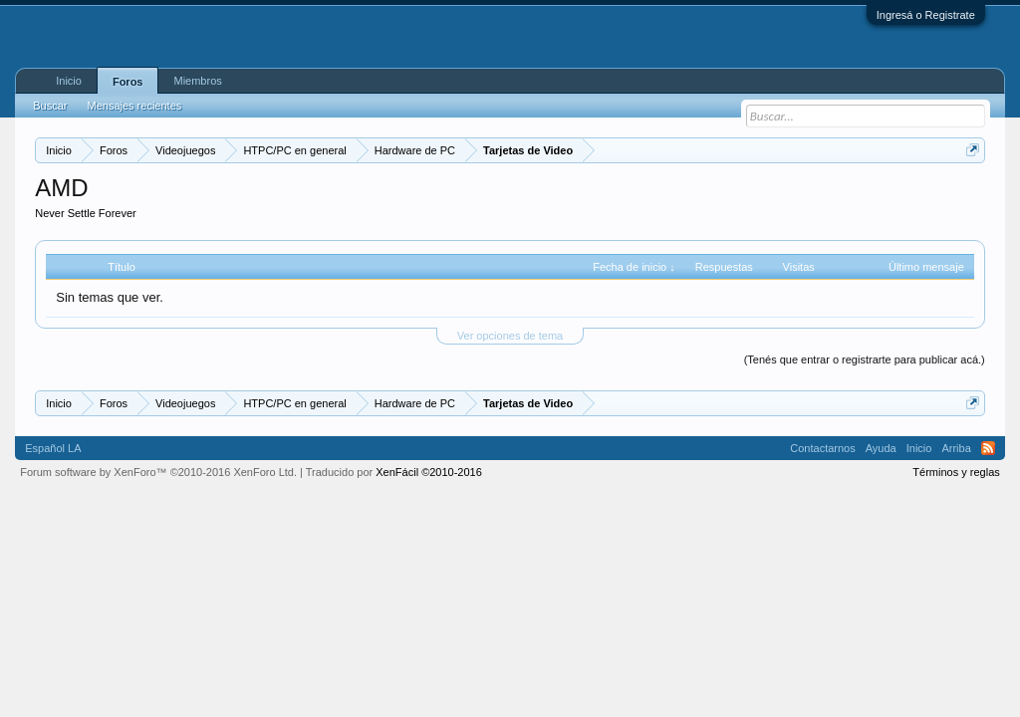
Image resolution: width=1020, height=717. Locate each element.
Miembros (197, 81)
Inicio (69, 81)
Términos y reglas (955, 472)
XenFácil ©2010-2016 (429, 472)
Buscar (50, 106)
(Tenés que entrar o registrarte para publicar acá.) (864, 359)
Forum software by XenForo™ (158, 472)
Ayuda (881, 448)
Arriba (955, 448)
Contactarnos (822, 448)
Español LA (53, 448)
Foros (128, 82)
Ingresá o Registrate (926, 15)
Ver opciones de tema (510, 336)
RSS (988, 448)
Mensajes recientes (134, 106)
